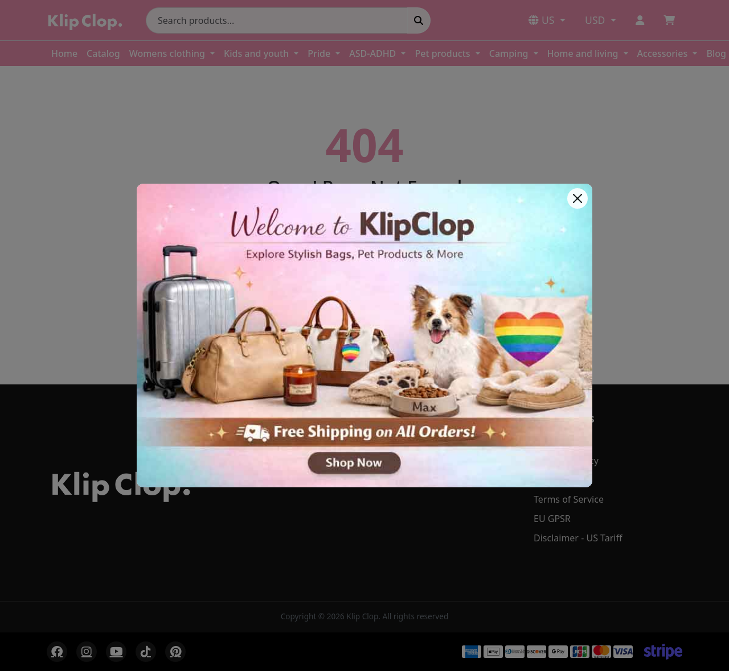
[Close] (577, 198)
